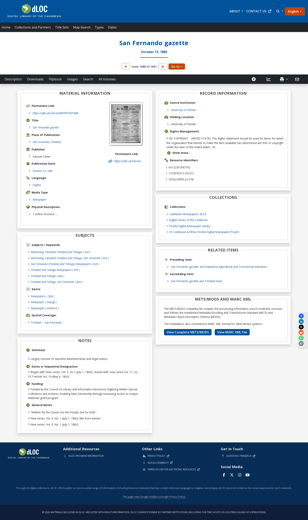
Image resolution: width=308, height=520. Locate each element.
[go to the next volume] (162, 66)
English (293, 11)
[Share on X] (303, 327)
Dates (112, 27)
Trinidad (36, 322)
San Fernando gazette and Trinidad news (196, 281)
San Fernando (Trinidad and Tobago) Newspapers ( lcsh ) (65, 264)
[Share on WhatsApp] (303, 338)
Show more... (179, 153)
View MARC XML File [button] (232, 332)
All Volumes (107, 79)
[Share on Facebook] (303, 316)
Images (72, 79)
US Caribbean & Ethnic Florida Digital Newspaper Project (204, 232)
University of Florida (183, 110)
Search (88, 79)
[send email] (303, 343)
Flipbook (55, 79)
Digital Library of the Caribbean (188, 220)
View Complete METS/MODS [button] (188, 332)
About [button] (234, 11)
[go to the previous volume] (126, 66)
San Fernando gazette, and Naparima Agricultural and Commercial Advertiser (219, 267)
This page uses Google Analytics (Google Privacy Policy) (154, 496)
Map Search (82, 27)
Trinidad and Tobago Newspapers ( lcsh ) (55, 270)
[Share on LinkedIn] (303, 321)
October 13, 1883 (42, 171)
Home (6, 27)
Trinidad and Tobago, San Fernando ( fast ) (56, 282)
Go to (175, 66)
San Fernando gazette (46, 127)
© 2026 (154, 512)
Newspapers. (42, 296)
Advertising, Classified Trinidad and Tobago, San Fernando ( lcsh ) (70, 258)
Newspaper (39, 199)
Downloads (35, 79)
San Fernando (53, 322)
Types (99, 27)
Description (13, 79)
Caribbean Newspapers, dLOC (188, 214)
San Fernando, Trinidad (47, 142)
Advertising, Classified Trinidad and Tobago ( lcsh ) (61, 252)
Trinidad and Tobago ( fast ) (47, 276)
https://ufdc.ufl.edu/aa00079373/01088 (55, 113)
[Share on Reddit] (303, 332)
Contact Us (259, 11)
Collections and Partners (33, 27)
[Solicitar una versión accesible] (254, 79)
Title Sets (62, 27)
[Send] (297, 79)
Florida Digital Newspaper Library (189, 226)
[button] (279, 11)
